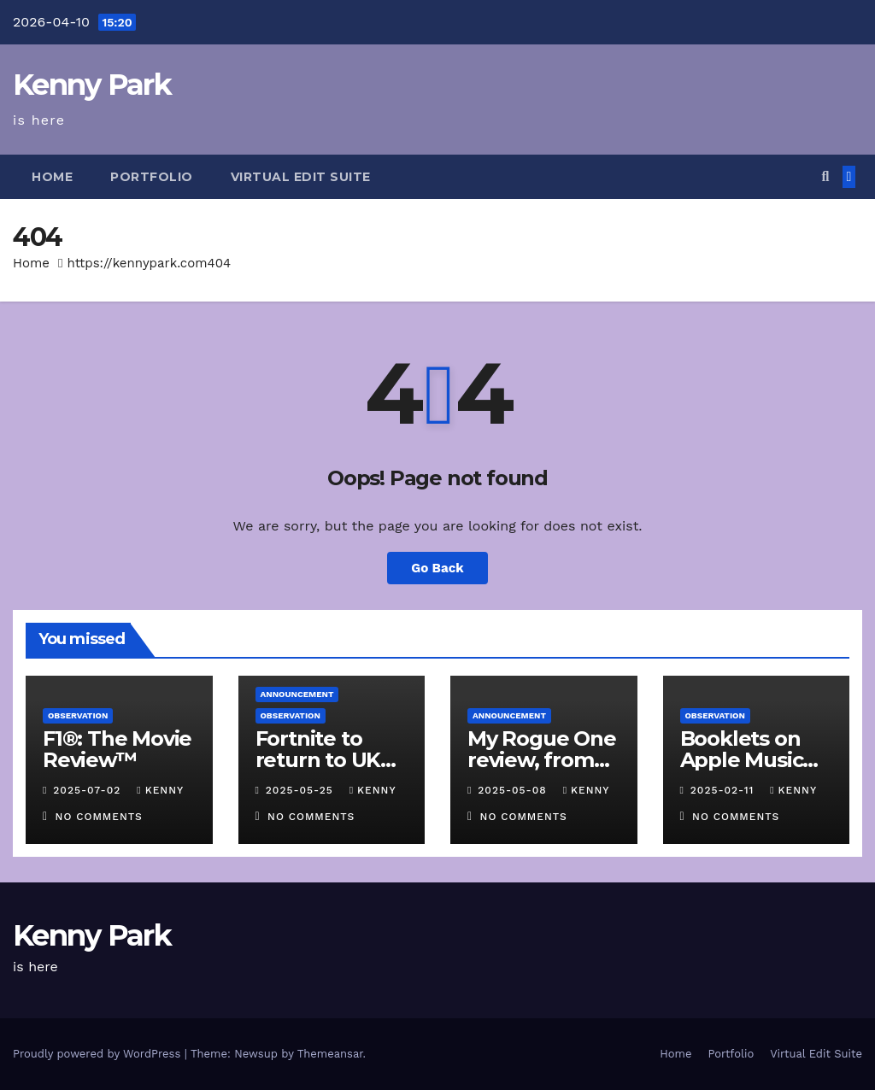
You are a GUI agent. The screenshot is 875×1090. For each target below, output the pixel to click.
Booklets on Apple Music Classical (741, 760)
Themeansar (330, 1053)
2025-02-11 (724, 790)
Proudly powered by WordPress (99, 1053)
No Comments (99, 817)
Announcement (297, 694)
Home (52, 177)
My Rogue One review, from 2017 (541, 760)
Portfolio (151, 177)
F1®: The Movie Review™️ (117, 749)
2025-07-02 (89, 790)
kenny (160, 790)
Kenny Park (92, 85)
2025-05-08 (514, 790)
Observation (78, 715)
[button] (825, 176)
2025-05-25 (302, 790)
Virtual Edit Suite (301, 177)
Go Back (437, 568)
